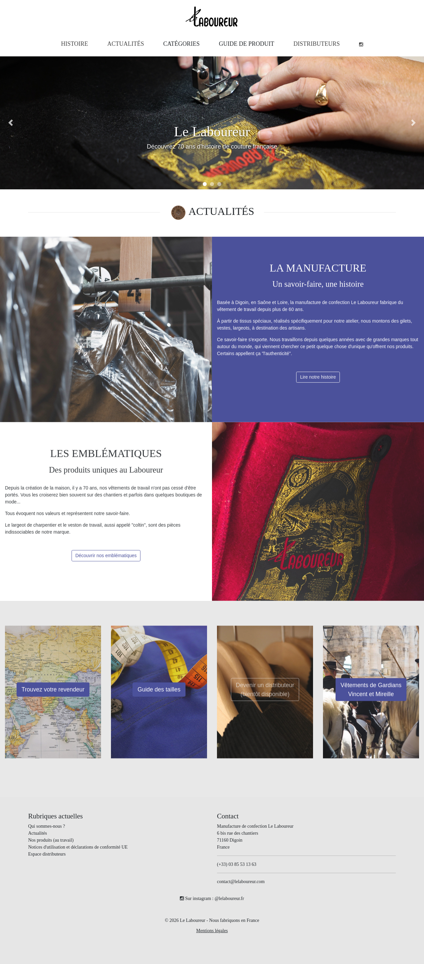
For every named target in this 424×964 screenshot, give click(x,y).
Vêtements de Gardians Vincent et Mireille (371, 696)
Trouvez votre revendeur (53, 696)
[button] (181, 43)
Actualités (37, 833)
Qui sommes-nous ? (46, 826)
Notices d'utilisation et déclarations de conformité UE (78, 847)
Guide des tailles (158, 696)
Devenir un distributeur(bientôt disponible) (265, 696)
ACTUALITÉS (221, 211)
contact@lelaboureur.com (241, 881)
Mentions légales (212, 930)
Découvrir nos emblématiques (105, 562)
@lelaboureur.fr (229, 898)
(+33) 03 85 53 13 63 (236, 864)
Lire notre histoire (318, 383)
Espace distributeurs (47, 854)
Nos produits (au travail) (51, 840)
